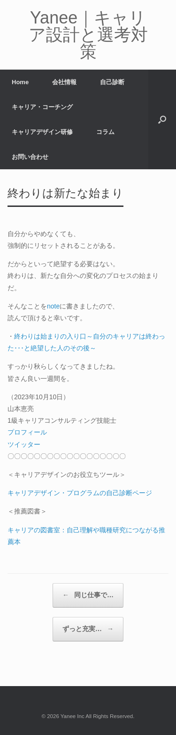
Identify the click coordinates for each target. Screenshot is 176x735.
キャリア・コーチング (42, 107)
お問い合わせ (30, 156)
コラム (105, 131)
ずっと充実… (88, 629)
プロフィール (27, 432)
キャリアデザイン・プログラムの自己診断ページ (80, 493)
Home (20, 82)
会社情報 (64, 82)
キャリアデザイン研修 (42, 131)
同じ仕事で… (88, 595)
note (53, 306)
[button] (162, 119)
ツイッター (24, 444)
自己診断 (112, 82)
